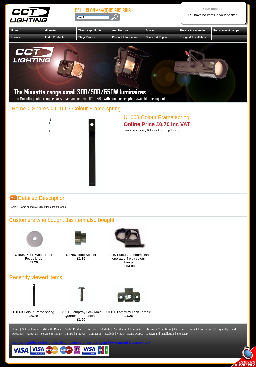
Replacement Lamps (227, 30)
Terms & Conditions (159, 329)
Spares (150, 30)
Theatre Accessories (193, 30)
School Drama (31, 329)
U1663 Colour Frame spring (88, 109)
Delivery (179, 329)
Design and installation (160, 333)
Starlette (105, 329)
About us (32, 333)
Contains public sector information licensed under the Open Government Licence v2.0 (81, 342)
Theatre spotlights (90, 30)
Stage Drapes (87, 37)
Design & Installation (193, 37)
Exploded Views (114, 333)
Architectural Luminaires (128, 329)
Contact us (95, 333)
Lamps (69, 333)
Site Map (182, 333)
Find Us (81, 333)
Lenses (15, 37)
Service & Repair (156, 37)
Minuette (50, 30)
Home (14, 30)
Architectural (120, 30)
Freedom (92, 329)
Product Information (125, 37)
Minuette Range (52, 329)
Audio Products (54, 37)
